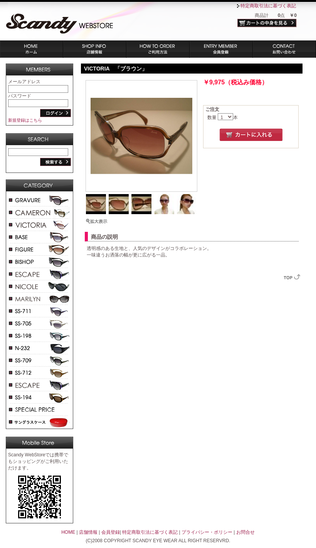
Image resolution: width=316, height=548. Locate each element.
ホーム (31, 49)
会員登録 (221, 49)
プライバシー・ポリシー (207, 532)
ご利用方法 (158, 49)
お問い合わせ (284, 49)
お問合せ (245, 532)
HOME (68, 532)
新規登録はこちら (25, 120)
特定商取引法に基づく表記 (268, 5)
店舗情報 (94, 49)
